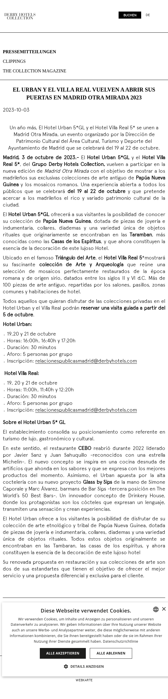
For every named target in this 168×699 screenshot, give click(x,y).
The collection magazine (34, 70)
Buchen (129, 15)
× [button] (164, 609)
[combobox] (156, 609)
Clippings (14, 61)
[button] (86, 666)
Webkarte (84, 680)
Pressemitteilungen (29, 51)
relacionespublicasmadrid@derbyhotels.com (86, 361)
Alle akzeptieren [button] (63, 653)
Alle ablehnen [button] (111, 653)
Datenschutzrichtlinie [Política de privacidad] (120, 641)
